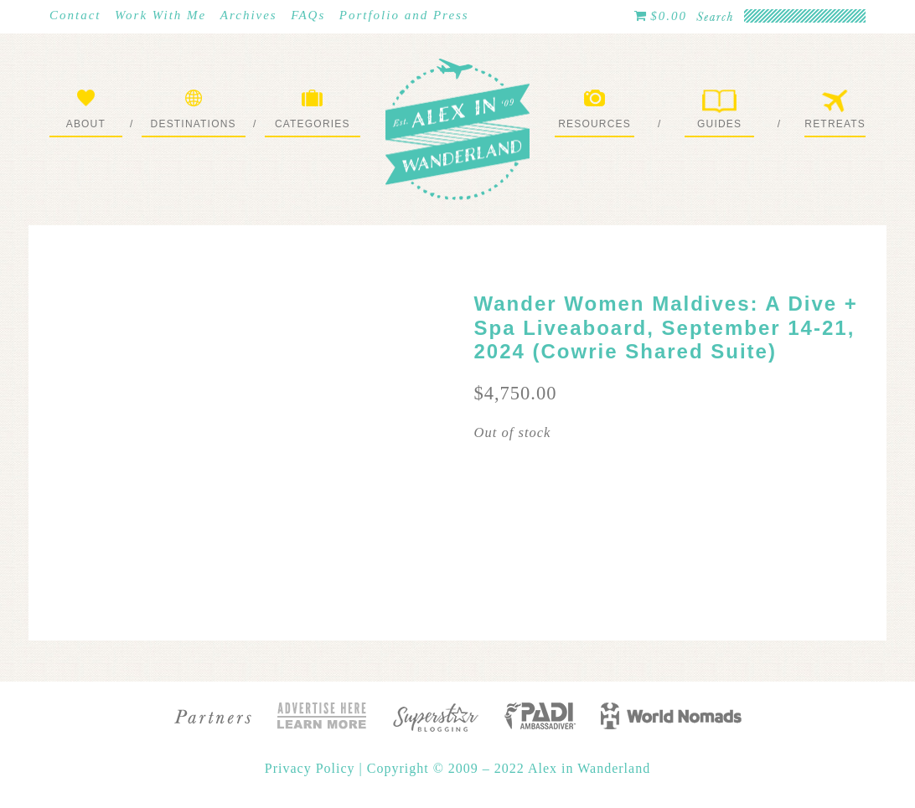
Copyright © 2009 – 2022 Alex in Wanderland (508, 768)
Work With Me (160, 15)
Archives (248, 15)
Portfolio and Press (404, 15)
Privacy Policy (312, 768)
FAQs (308, 15)
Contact (75, 15)
